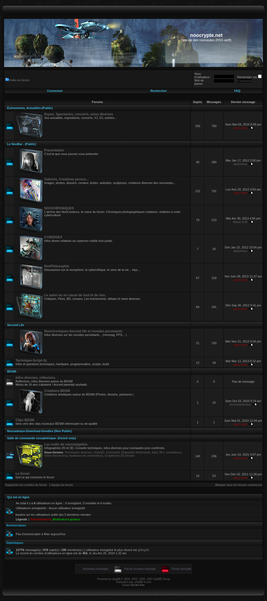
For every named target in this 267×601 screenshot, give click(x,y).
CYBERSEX (53, 237)
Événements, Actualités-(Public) (30, 108)
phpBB (116, 579)
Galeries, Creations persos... (66, 179)
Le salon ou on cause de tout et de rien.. (75, 295)
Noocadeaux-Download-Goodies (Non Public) (39, 431)
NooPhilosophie (56, 266)
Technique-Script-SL (31, 360)
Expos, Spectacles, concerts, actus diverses (78, 114)
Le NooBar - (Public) (21, 144)
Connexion (55, 90)
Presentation (54, 150)
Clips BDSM (25, 420)
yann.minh (240, 128)
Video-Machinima (55, 455)
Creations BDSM (57, 391)
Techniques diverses (78, 452)
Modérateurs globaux (66, 519)
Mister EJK (240, 222)
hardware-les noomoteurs (86, 455)
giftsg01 (143, 550)
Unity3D (98, 452)
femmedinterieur (240, 404)
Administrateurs (40, 519)
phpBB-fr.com (143, 582)
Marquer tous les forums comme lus (238, 484)
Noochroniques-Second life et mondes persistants (83, 331)
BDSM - (12, 371)
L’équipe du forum (61, 484)
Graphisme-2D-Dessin (120, 455)
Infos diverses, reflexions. (36, 378)
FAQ (237, 90)
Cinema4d (113, 452)
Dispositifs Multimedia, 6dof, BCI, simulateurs (151, 452)
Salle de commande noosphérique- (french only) (41, 438)
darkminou (240, 164)
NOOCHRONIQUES (59, 208)
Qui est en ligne (18, 497)
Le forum (22, 474)
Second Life (15, 325)
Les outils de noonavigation (66, 444)
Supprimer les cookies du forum (26, 484)
